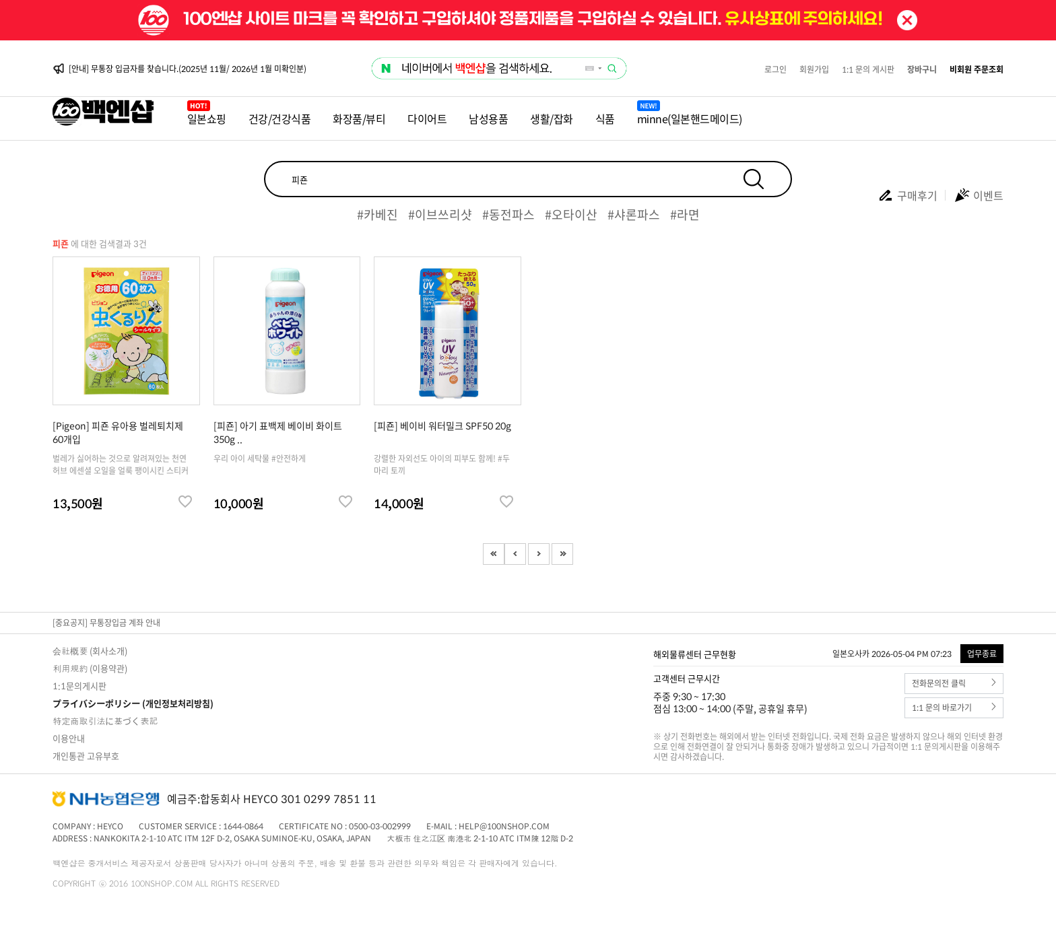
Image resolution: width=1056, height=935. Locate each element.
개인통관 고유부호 (86, 755)
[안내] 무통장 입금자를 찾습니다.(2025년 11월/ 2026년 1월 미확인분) (187, 69)
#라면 (685, 214)
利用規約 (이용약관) (90, 668)
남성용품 (488, 118)
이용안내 (69, 738)
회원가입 (814, 69)
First (493, 554)
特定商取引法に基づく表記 (105, 720)
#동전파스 (508, 214)
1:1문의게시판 (79, 685)
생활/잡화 (551, 118)
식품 (605, 118)
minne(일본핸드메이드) (689, 118)
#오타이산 (571, 214)
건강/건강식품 (280, 118)
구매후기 (907, 195)
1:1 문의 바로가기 (954, 708)
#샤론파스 (633, 214)
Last (562, 554)
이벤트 (978, 195)
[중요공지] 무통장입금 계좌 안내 (106, 623)
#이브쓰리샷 (440, 214)
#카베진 (377, 214)
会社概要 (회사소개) (90, 650)
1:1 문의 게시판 (868, 69)
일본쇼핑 (206, 118)
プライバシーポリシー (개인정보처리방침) (133, 703)
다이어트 (427, 118)
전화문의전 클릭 (954, 684)
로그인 (775, 69)
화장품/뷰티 (359, 118)
